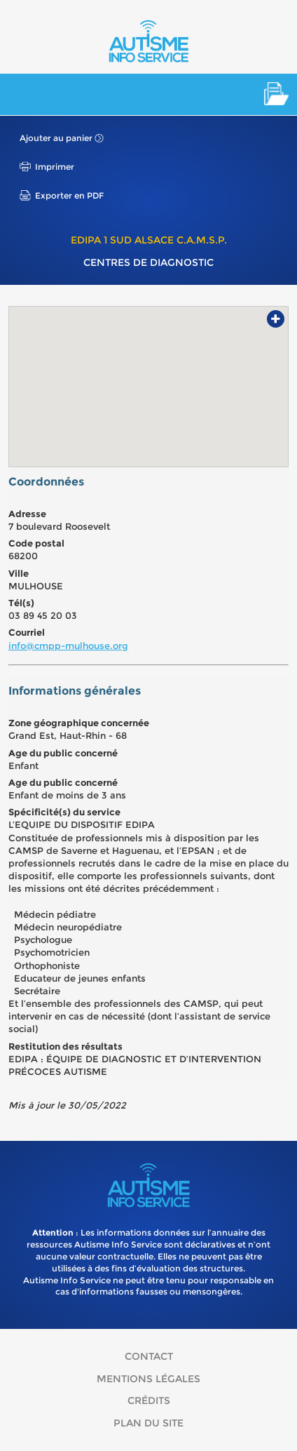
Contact (149, 1356)
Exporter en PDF (69, 195)
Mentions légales (148, 1378)
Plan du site (148, 1423)
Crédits (148, 1400)
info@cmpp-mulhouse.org (68, 645)
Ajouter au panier (56, 138)
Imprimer (54, 166)
